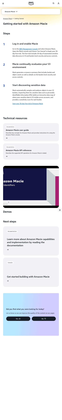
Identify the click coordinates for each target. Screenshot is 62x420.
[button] (11, 11)
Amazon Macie (7, 18)
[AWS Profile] (58, 3)
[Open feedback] (60, 210)
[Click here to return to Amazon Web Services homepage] (31, 3)
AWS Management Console (28, 49)
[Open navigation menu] (3, 3)
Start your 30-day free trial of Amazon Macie (27, 104)
